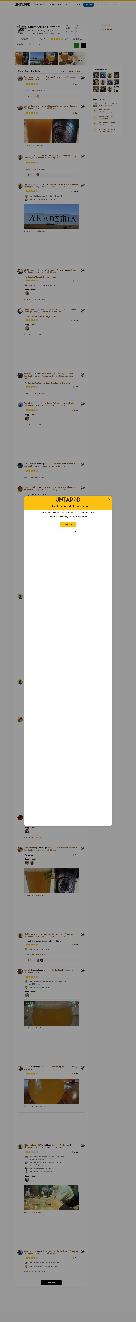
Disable (68, 524)
